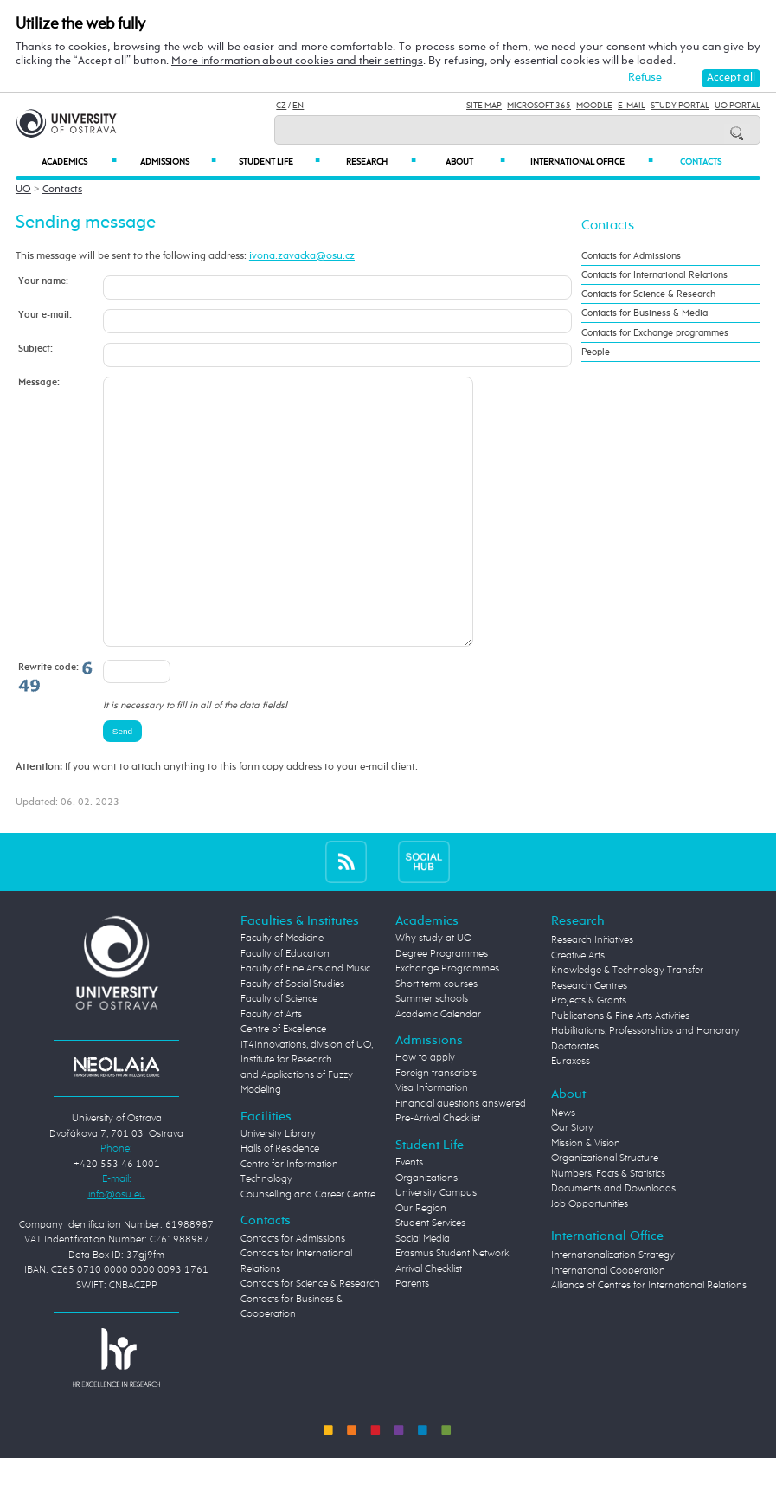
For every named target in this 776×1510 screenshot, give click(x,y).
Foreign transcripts (436, 1125)
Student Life (279, 161)
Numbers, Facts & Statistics (608, 1226)
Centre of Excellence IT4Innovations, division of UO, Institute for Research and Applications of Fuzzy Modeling (306, 1111)
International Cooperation (608, 1323)
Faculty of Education (285, 1006)
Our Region (420, 1260)
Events (409, 1215)
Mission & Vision (585, 1196)
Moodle (594, 105)
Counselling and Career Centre (307, 1247)
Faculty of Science (278, 1051)
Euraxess (570, 1113)
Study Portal (680, 105)
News (563, 1165)
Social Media (422, 1291)
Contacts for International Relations (654, 275)
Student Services (430, 1275)
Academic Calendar (438, 1067)
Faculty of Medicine (282, 990)
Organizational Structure (604, 1210)
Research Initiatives (592, 992)
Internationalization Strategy (613, 1307)
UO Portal (737, 105)
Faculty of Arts (271, 1067)
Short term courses (436, 1036)
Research (381, 161)
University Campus (436, 1245)
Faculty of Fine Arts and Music (305, 1021)
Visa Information (431, 1140)
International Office (591, 161)
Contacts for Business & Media (644, 313)
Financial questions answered (460, 1156)
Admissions (178, 161)
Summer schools (431, 1051)
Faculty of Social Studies (292, 1036)
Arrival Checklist (428, 1321)
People (595, 352)
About (475, 161)
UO (23, 189)
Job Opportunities (589, 1256)
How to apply (425, 1110)
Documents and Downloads (613, 1241)
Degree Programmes (441, 1006)
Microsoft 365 (539, 105)
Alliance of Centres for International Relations (649, 1338)
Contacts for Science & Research (648, 294)
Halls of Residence (279, 1201)
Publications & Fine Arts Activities (620, 1068)
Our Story (572, 1180)
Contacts (700, 162)
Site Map (484, 105)
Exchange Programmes (447, 1021)
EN (298, 105)
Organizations (426, 1230)
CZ (281, 105)
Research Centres (589, 1038)
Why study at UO (433, 990)
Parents (412, 1336)
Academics (79, 161)
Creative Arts (578, 1008)
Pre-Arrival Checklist (437, 1170)
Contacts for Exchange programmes (654, 333)
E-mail (631, 105)
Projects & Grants (588, 1053)
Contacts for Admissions (631, 256)
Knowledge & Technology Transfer (627, 1022)
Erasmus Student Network (452, 1305)
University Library (278, 1186)
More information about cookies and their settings (297, 61)
